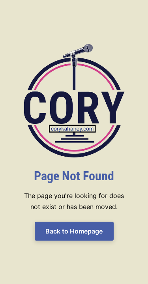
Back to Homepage (74, 231)
